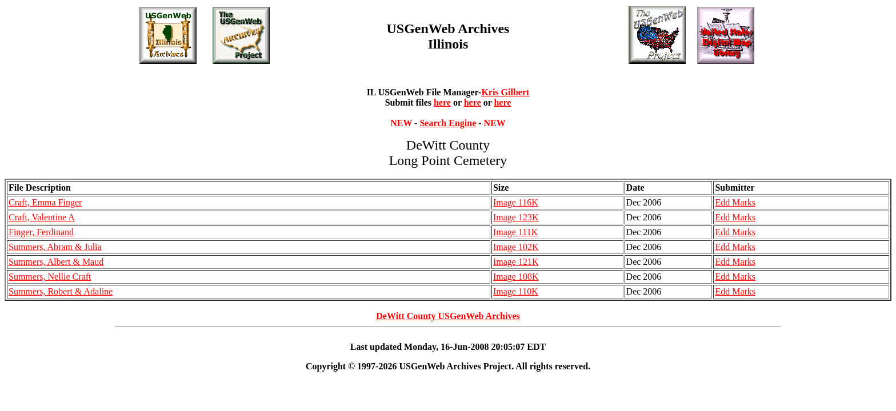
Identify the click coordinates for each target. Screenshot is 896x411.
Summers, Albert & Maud (56, 262)
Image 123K (516, 217)
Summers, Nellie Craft (50, 276)
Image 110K (515, 291)
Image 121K (516, 262)
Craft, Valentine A (42, 217)
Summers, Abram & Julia (55, 247)
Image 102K (516, 247)
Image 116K (515, 202)
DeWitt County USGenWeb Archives (447, 316)
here (442, 102)
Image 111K (515, 232)
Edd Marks (735, 202)
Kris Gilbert (505, 92)
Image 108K (516, 276)
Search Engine (447, 123)
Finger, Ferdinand (41, 232)
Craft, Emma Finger (45, 202)
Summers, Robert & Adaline (61, 291)
